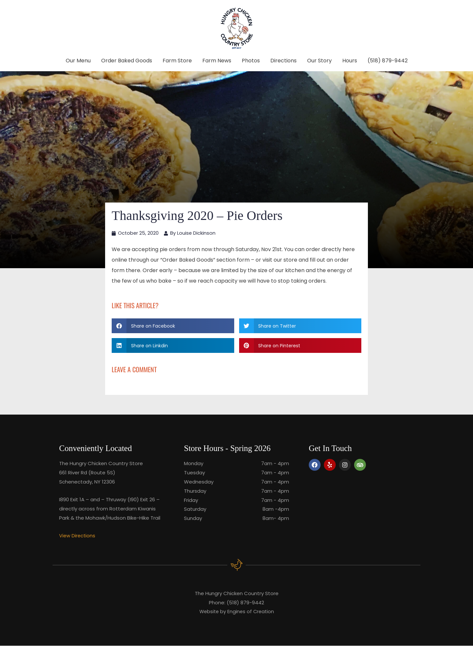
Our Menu (78, 60)
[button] (173, 326)
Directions (283, 60)
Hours (349, 60)
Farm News (216, 60)
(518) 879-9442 (388, 60)
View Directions (77, 535)
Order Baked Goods (126, 60)
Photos (251, 60)
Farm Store (177, 60)
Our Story (319, 60)
